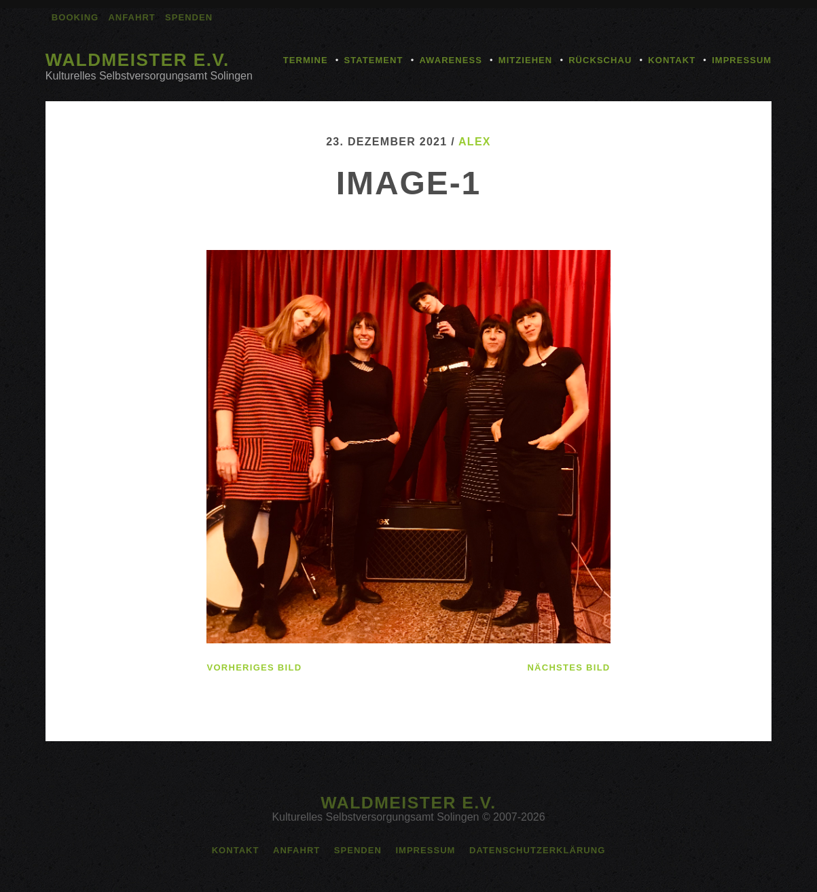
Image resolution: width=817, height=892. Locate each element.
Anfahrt (131, 17)
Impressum (741, 60)
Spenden (189, 17)
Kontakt (671, 60)
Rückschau (600, 60)
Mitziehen (525, 60)
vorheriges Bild (254, 667)
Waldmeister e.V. (138, 60)
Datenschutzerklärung (537, 850)
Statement (373, 60)
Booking (75, 17)
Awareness (450, 60)
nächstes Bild (568, 667)
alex (474, 141)
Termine (305, 60)
